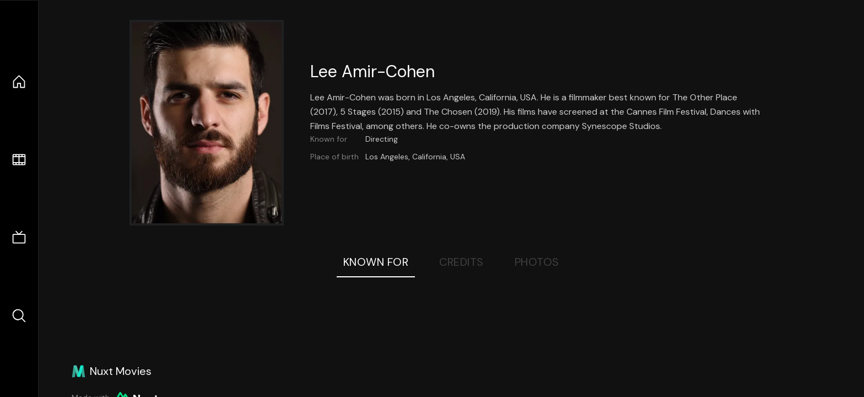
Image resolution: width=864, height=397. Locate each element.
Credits (461, 262)
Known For (376, 262)
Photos (537, 262)
